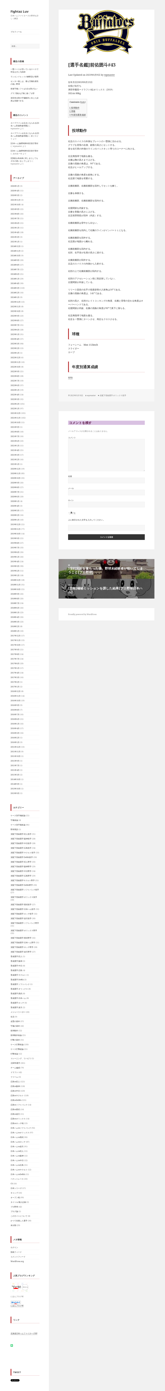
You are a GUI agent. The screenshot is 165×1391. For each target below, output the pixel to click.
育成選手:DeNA (17, 979)
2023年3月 (15, 343)
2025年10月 (16, 204)
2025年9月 (15, 209)
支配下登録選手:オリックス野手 (24, 930)
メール (71, 488)
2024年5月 (15, 278)
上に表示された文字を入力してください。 (86, 520)
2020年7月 (15, 492)
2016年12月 (16, 691)
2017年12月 (16, 635)
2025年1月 (15, 241)
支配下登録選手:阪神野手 (21, 866)
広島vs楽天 (15, 1114)
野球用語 (14, 829)
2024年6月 (15, 274)
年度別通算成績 (77, 114)
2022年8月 (15, 376)
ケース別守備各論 (18, 824)
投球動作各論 (16, 1035)
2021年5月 (15, 445)
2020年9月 (15, 482)
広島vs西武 (15, 1109)
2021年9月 (15, 427)
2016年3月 (15, 733)
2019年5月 (15, 557)
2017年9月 (15, 649)
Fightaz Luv (19, 11)
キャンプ (14, 1193)
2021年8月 (15, 431)
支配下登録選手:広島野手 (21, 875)
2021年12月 (16, 413)
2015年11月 (16, 751)
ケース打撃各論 (17, 1044)
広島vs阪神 (15, 1086)
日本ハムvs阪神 (17, 1155)
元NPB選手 (15, 1063)
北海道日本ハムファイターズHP (24, 1333)
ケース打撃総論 (17, 1049)
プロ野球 (14, 1206)
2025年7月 (15, 218)
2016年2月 (15, 737)
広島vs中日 (15, 1091)
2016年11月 (16, 696)
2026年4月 (15, 190)
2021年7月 (15, 436)
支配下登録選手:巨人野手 (21, 862)
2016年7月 (15, 714)
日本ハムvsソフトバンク (21, 1128)
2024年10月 (16, 255)
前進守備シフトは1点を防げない (24, 88)
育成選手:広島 (16, 970)
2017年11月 (16, 640)
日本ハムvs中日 (17, 1160)
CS (12, 1183)
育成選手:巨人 (16, 956)
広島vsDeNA (16, 1100)
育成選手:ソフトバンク (20, 984)
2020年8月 (15, 487)
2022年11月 (16, 362)
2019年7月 (15, 547)
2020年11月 (16, 473)
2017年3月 (15, 677)
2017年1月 (15, 686)
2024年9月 (15, 260)
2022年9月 (15, 371)
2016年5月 (15, 723)
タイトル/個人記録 (18, 1202)
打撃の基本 (15, 1040)
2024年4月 (15, 283)
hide (83, 102)
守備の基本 (15, 1026)
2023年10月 (16, 311)
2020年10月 (16, 478)
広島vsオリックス (18, 1118)
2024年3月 (15, 288)
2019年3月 (15, 566)
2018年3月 (15, 621)
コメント (72, 437)
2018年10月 (16, 589)
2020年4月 (15, 506)
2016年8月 (15, 710)
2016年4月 (15, 728)
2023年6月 (15, 329)
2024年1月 (15, 297)
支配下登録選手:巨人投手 (21, 834)
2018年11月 (16, 584)
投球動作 (14, 1030)
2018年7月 (15, 603)
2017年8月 (15, 654)
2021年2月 (15, 459)
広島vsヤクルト (17, 1095)
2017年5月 (15, 668)
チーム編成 (15, 1067)
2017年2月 (15, 682)
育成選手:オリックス (19, 989)
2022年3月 (15, 399)
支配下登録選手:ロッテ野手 (22, 947)
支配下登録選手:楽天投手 (21, 918)
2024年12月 (16, 246)
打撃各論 (14, 1053)
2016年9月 (15, 705)
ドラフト (14, 1072)
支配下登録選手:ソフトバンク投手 (25, 889)
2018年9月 (15, 594)
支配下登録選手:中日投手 (21, 843)
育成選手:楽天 (16, 1007)
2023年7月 (15, 325)
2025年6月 (15, 223)
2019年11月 (16, 529)
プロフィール (16, 31)
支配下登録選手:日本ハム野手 (23, 942)
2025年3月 (15, 237)
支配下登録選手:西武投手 (21, 904)
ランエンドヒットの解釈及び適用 (24, 76)
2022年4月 (15, 394)
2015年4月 (15, 770)
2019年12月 (16, 524)
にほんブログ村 (17, 1305)
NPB (70, 377)
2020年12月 (16, 468)
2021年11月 (16, 418)
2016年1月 (15, 742)
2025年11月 (16, 200)
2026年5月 (15, 186)
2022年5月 (15, 390)
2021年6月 (15, 441)
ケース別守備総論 (18, 815)
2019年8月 (15, 543)
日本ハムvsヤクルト (19, 1169)
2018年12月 (16, 580)
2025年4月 (15, 232)
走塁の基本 (15, 1021)
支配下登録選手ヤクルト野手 (23, 880)
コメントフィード (18, 1256)
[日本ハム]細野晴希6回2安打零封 (24, 143)
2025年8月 (15, 214)
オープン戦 (15, 1197)
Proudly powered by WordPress (82, 614)
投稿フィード (16, 1252)
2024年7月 (15, 269)
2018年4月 (15, 617)
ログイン (14, 1247)
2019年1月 (15, 575)
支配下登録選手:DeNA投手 (22, 857)
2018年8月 (15, 598)
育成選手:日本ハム (18, 998)
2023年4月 (15, 339)
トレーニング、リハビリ (21, 1058)
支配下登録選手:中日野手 (21, 871)
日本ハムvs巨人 (17, 1151)
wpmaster (109, 74)
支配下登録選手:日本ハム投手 (23, 909)
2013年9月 (15, 793)
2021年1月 (15, 464)
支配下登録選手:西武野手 (21, 938)
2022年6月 (15, 385)
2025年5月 (15, 227)
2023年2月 (15, 348)
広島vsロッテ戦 (17, 1123)
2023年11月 (16, 306)
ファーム (14, 1077)
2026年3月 (15, 195)
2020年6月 (15, 496)
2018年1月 (15, 631)
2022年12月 (16, 357)
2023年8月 (15, 320)
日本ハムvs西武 (17, 1137)
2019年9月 (15, 538)
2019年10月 (16, 533)
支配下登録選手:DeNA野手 (22, 885)
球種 (72, 111)
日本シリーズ (16, 1188)
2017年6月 (15, 663)
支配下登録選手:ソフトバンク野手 (25, 923)
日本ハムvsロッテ (18, 1142)
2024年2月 (15, 292)
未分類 (13, 1225)
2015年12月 (16, 747)
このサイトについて (19, 1216)
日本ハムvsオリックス (20, 1132)
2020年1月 (15, 519)
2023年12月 (16, 302)
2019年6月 (15, 552)
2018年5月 (15, 612)
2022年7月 (15, 380)
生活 (12, 1016)
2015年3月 (15, 774)
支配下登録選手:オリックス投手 (24, 897)
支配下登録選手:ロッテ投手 (22, 913)
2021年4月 (15, 450)
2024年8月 (15, 265)
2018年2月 (15, 626)
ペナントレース (17, 1179)
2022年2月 (15, 404)
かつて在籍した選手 (19, 1220)
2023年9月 (15, 316)
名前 (70, 476)
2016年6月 (15, 719)
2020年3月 (15, 510)
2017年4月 (15, 672)
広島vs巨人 (15, 1081)
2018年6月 (15, 608)
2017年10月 (16, 645)
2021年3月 (15, 455)
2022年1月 (15, 408)
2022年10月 (16, 367)
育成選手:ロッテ (17, 1003)
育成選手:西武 (16, 993)
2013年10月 (16, 788)
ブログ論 (14, 1211)
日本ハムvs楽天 (17, 1146)
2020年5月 (15, 501)
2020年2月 (15, 515)
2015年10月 (16, 756)
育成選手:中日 (16, 965)
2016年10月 (16, 700)
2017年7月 (15, 659)
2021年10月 (16, 422)
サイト (71, 500)
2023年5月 (15, 334)
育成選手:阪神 (16, 961)
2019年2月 (15, 570)
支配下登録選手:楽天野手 (21, 952)
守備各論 (14, 820)
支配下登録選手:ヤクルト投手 (23, 852)
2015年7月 (15, 765)
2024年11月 (16, 251)
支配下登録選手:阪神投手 (21, 838)
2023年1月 (15, 353)
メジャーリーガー (18, 1012)
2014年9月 (15, 784)
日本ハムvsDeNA (18, 1174)
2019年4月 (15, 561)
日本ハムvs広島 (17, 1165)
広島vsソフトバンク (19, 1104)
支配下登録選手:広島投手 (21, 848)
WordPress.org (17, 1261)
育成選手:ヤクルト (18, 975)
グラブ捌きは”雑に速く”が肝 (23, 93)
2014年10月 (16, 779)
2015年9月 (15, 761)
